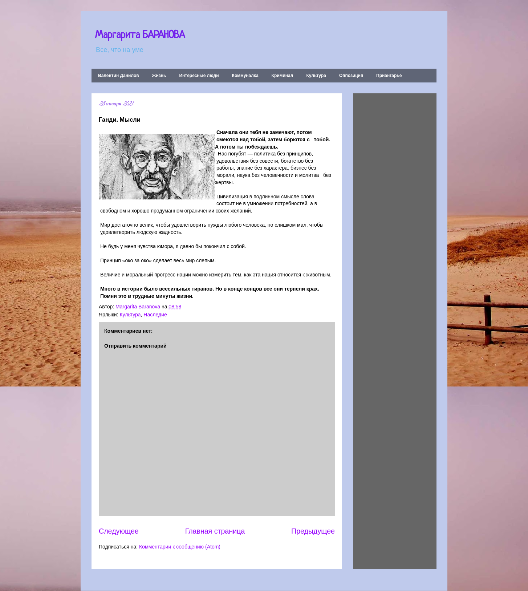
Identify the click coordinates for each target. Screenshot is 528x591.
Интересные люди (199, 75)
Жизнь (159, 75)
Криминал (282, 75)
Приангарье (389, 75)
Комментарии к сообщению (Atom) (179, 547)
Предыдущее (313, 531)
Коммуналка (245, 75)
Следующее (119, 531)
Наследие (155, 314)
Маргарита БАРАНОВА (140, 35)
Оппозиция (351, 75)
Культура (316, 75)
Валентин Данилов (118, 75)
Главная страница (215, 531)
